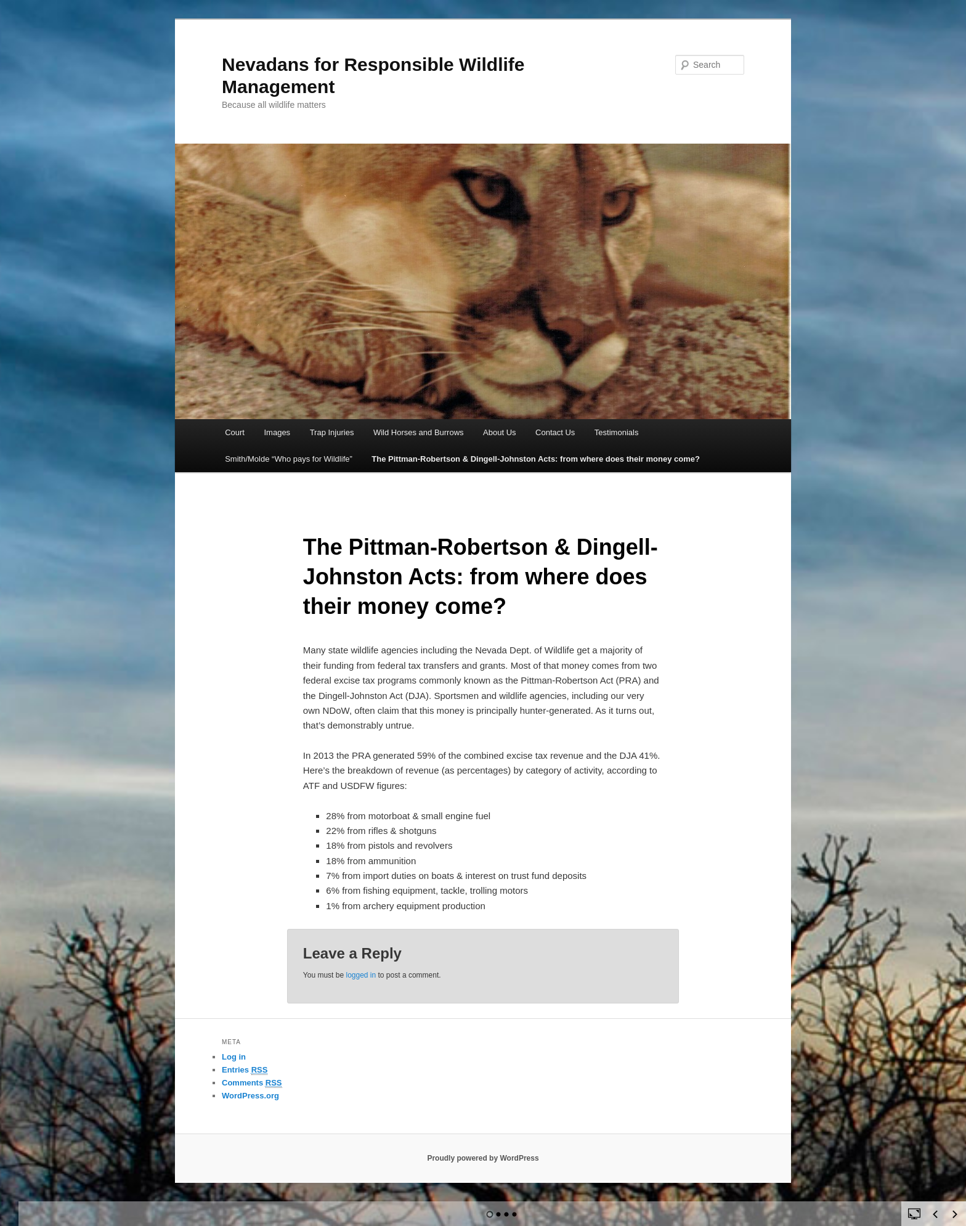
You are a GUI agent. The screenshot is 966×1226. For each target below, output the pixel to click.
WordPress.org (250, 1095)
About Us (499, 432)
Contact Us (555, 432)
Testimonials (617, 432)
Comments (252, 1083)
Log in (234, 1056)
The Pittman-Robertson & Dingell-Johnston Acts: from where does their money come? (535, 459)
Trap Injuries (332, 432)
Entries (244, 1070)
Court (235, 432)
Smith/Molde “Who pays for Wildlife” (288, 459)
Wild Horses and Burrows (418, 432)
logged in (361, 975)
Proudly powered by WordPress (482, 1158)
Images (277, 432)
